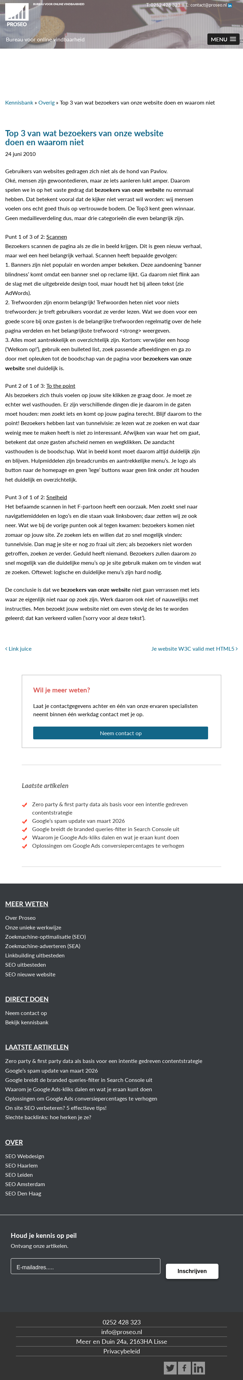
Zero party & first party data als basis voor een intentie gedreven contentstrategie (103, 1060)
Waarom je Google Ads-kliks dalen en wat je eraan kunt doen (105, 837)
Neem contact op (121, 733)
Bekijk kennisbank (26, 1022)
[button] (223, 39)
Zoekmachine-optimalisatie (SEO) (45, 936)
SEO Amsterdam (25, 1184)
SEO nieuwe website (30, 974)
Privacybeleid (121, 1351)
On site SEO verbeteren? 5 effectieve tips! (55, 1107)
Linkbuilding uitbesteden (35, 955)
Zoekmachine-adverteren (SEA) (42, 946)
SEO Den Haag (23, 1193)
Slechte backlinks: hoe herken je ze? (48, 1117)
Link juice (18, 648)
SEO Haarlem (21, 1165)
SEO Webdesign (24, 1156)
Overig (46, 102)
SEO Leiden (19, 1174)
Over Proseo (20, 917)
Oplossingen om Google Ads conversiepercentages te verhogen (108, 845)
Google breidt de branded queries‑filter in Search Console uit (105, 829)
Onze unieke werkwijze (33, 927)
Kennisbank (19, 102)
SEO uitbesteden (25, 964)
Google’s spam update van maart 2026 (78, 820)
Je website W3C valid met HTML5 (194, 648)
